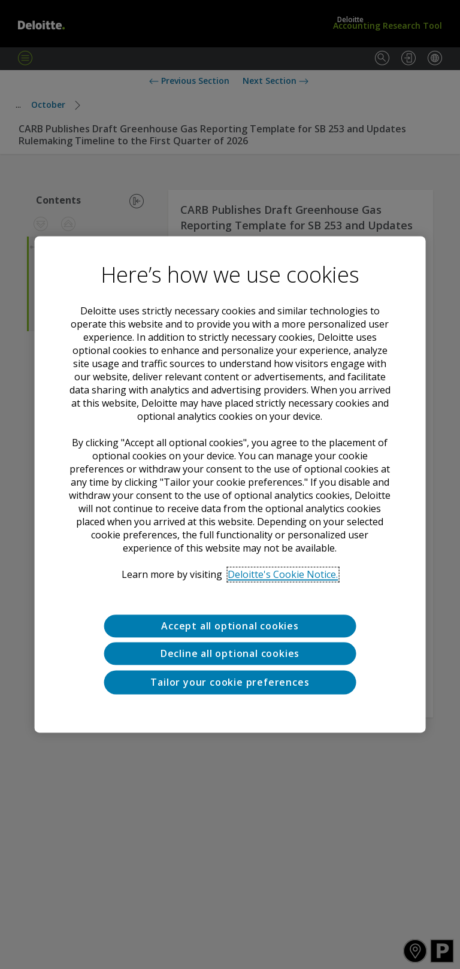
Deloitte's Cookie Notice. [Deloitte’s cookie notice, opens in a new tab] (283, 574)
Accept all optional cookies (230, 625)
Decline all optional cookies (230, 654)
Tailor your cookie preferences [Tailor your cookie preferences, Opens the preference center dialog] (229, 682)
